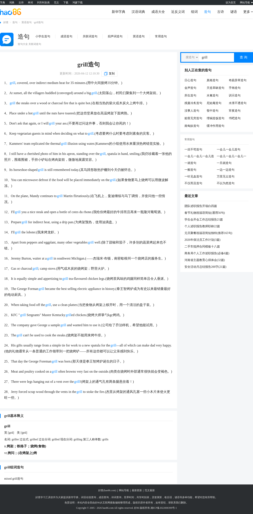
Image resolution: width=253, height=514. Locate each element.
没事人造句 (191, 110)
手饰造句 (235, 87)
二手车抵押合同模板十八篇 (202, 246)
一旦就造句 (224, 163)
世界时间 (129, 497)
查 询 (243, 57)
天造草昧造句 (215, 87)
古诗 (21, 2)
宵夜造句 (235, 110)
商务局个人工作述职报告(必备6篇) (206, 253)
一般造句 (190, 169)
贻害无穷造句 (193, 118)
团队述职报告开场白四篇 (200, 206)
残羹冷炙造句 (193, 103)
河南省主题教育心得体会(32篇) (204, 260)
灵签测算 (157, 497)
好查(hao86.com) (107, 490)
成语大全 (158, 12)
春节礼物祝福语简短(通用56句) (204, 212)
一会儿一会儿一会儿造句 (199, 156)
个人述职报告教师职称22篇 (202, 226)
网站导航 (124, 490)
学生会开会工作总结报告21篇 (203, 219)
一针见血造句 (193, 176)
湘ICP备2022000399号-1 (164, 507)
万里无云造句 (225, 176)
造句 (207, 12)
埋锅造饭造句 (215, 118)
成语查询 (104, 497)
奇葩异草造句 (237, 80)
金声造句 (190, 87)
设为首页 (231, 2)
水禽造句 (212, 95)
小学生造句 (42, 36)
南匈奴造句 (191, 125)
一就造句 (190, 163)
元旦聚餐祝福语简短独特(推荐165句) (208, 233)
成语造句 (66, 36)
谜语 (233, 12)
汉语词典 (138, 12)
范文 (56, 2)
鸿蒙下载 (78, 2)
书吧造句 (235, 118)
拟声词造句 (115, 36)
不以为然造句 (225, 183)
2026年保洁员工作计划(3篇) (202, 239)
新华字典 (118, 12)
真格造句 (212, 80)
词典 (11, 2)
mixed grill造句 (13, 478)
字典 (2, 2)
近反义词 (178, 12)
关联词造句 (90, 36)
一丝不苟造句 (193, 149)
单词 (30, 2)
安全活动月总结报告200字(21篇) (205, 266)
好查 (5, 22)
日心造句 (190, 80)
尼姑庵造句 (214, 103)
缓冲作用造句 (215, 125)
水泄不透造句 (237, 103)
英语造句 (27, 22)
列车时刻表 (43, 2)
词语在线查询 (88, 497)
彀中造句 (212, 110)
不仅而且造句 (193, 183)
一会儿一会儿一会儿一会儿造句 (231, 156)
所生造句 (190, 95)
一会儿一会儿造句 (228, 149)
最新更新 (137, 490)
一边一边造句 (225, 169)
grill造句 (88, 64)
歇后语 (168, 497)
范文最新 (150, 490)
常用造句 (161, 36)
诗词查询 (116, 497)
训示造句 (235, 95)
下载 (65, 2)
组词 (194, 12)
